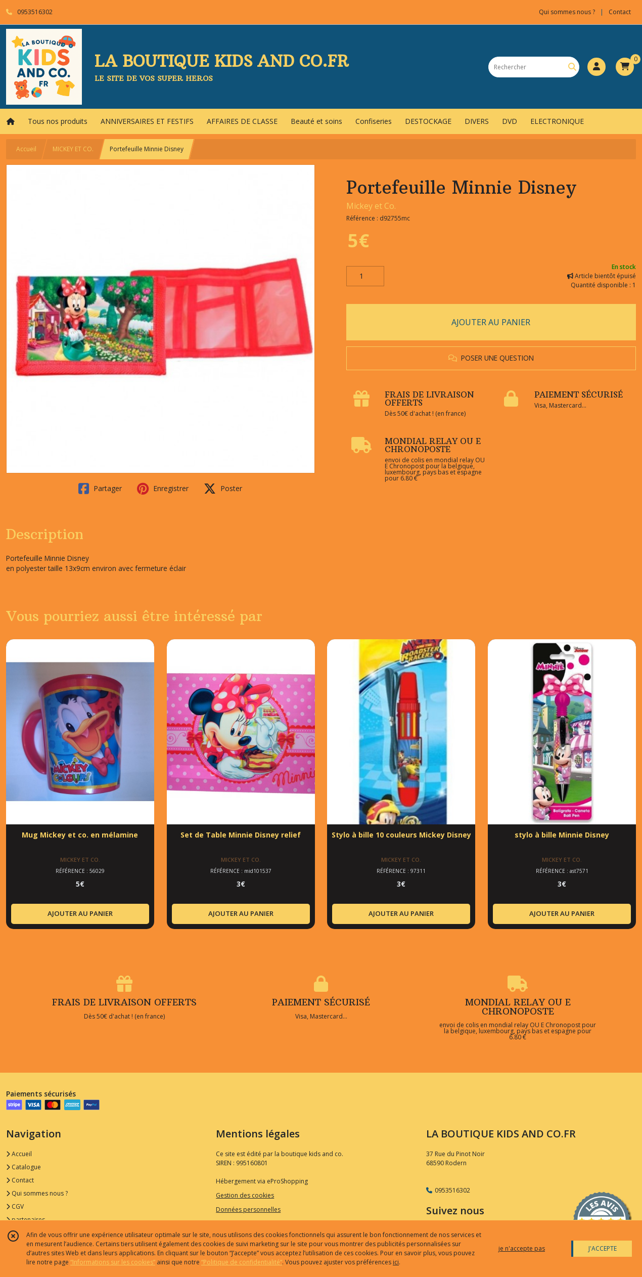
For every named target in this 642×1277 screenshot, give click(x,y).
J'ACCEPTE (602, 1248)
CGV (15, 1206)
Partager (100, 488)
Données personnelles (248, 1209)
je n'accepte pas (521, 1248)
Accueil (26, 149)
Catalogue (23, 1167)
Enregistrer (163, 488)
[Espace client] (596, 67)
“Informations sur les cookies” (112, 1262)
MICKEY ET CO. (73, 149)
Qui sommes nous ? (37, 1193)
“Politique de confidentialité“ (241, 1262)
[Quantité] (365, 276)
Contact (620, 12)
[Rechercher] (572, 67)
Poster (223, 488)
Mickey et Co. (371, 205)
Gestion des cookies (245, 1195)
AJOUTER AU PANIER (490, 322)
